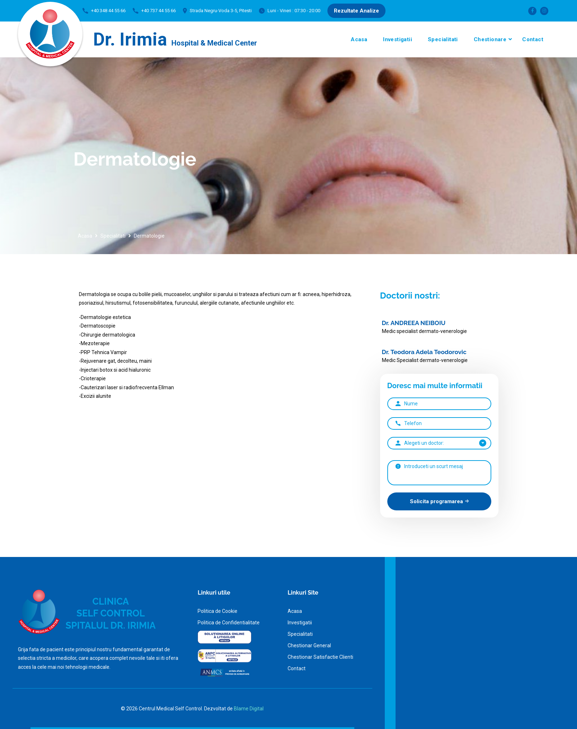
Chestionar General (309, 645)
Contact (532, 39)
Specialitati (443, 39)
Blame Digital (249, 708)
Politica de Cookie (217, 611)
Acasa (359, 39)
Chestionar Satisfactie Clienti (320, 657)
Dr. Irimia (175, 39)
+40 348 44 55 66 (108, 10)
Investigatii (397, 39)
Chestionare (490, 39)
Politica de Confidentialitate (229, 622)
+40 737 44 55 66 (158, 10)
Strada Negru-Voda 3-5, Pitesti (221, 10)
